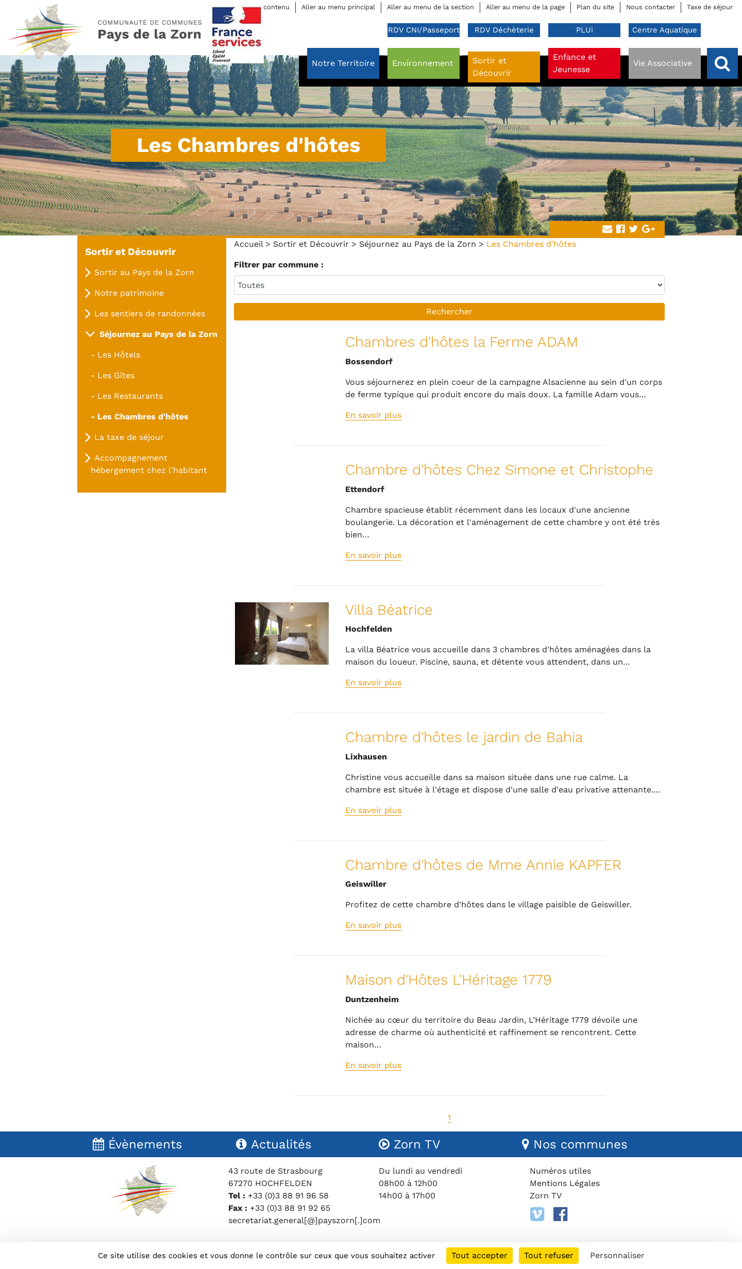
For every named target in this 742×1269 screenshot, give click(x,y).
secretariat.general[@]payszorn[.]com (304, 1220)
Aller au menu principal (338, 7)
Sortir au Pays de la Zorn (144, 272)
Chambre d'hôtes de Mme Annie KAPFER (483, 864)
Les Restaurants (130, 396)
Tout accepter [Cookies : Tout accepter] (479, 1255)
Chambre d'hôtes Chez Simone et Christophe (499, 469)
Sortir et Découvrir (311, 244)
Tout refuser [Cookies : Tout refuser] (549, 1255)
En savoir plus (373, 415)
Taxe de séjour (710, 7)
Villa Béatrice (389, 609)
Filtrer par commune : (279, 264)
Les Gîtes (115, 375)
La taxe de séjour (129, 437)
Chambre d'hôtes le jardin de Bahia (464, 737)
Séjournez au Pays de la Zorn (417, 244)
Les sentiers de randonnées (149, 313)
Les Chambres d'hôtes (143, 416)
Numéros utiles (560, 1171)
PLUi (584, 30)
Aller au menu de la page (525, 7)
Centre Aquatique (664, 30)
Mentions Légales (565, 1183)
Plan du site (595, 7)
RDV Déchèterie (504, 30)
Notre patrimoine (129, 293)
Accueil (248, 244)
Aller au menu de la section (430, 7)
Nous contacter (650, 7)
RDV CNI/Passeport (424, 30)
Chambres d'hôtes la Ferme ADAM (461, 341)
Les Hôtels (118, 355)
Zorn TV (546, 1195)
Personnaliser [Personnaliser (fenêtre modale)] (617, 1255)
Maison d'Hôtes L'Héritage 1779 (448, 979)
